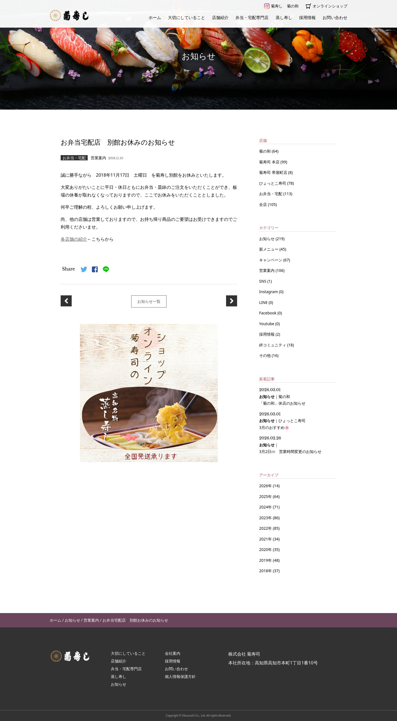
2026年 (265, 485)
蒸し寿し (284, 17)
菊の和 (293, 6)
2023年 (265, 517)
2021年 (265, 539)
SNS (263, 281)
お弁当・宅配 (271, 193)
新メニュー (269, 249)
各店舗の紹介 (74, 239)
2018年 (265, 570)
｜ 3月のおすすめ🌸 (282, 421)
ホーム (155, 17)
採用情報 (307, 17)
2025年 (265, 496)
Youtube (267, 323)
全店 (263, 204)
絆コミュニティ (273, 345)
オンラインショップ (326, 6)
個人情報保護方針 (180, 676)
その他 (265, 355)
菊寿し (273, 6)
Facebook (268, 313)
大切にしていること (186, 17)
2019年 (265, 560)
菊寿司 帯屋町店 (273, 172)
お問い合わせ (335, 17)
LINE (264, 302)
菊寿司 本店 (269, 162)
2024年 (265, 507)
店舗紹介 (220, 17)
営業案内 (267, 270)
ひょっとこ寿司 (273, 183)
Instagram (269, 291)
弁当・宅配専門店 (252, 17)
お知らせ (267, 238)
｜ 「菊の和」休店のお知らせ (282, 396)
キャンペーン (271, 260)
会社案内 (172, 653)
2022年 (265, 528)
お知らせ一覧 (148, 300)
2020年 (265, 549)
